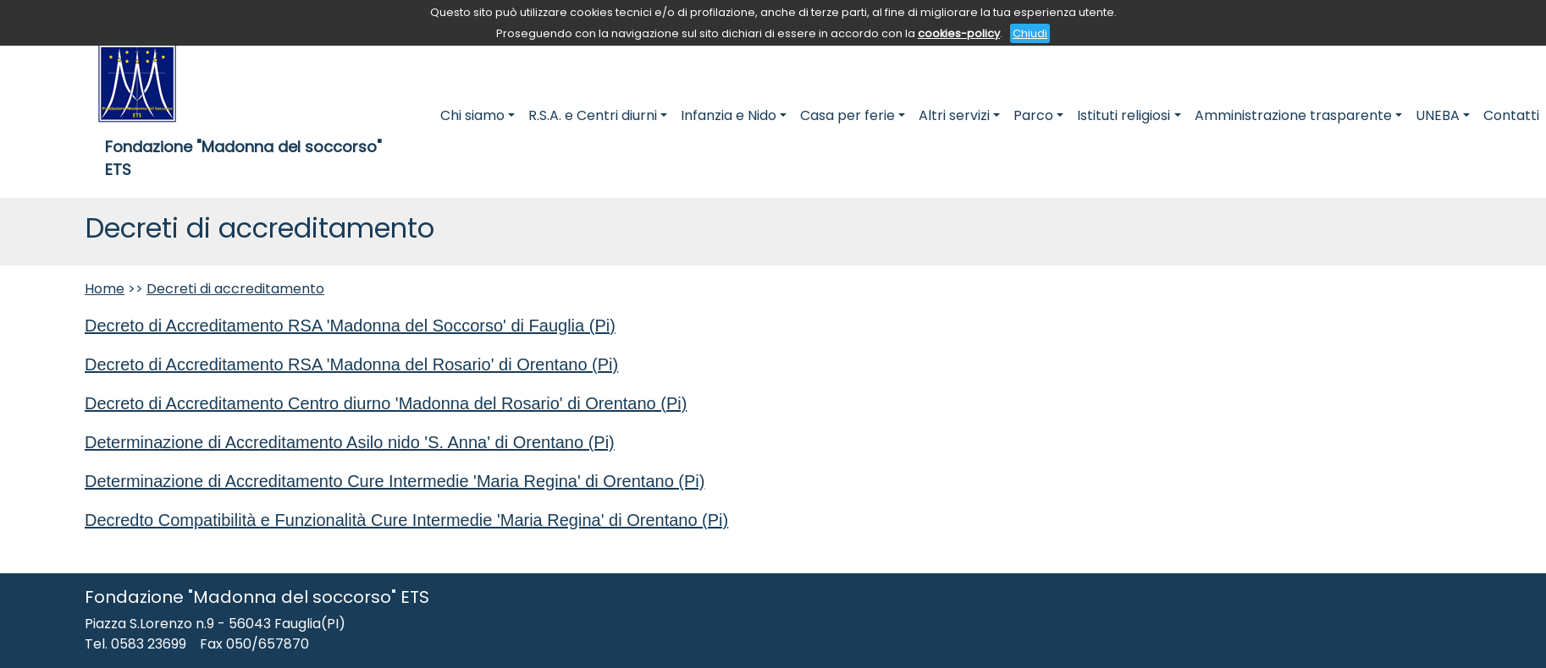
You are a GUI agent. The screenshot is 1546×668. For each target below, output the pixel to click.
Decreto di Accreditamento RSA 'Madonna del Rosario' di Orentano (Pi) (351, 364)
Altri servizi (954, 115)
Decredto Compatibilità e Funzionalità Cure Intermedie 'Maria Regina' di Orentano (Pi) (406, 520)
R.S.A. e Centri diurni (592, 115)
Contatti (1511, 115)
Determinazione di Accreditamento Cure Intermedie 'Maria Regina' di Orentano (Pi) (394, 481)
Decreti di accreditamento (235, 288)
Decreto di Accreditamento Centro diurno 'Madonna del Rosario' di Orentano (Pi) (386, 403)
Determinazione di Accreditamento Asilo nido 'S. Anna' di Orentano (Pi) (350, 442)
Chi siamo (472, 115)
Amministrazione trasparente (1293, 115)
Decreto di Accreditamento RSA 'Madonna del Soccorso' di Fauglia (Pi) (350, 325)
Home (104, 288)
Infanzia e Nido (728, 115)
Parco (1033, 115)
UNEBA (1438, 115)
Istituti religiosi (1123, 115)
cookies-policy (959, 33)
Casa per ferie (847, 115)
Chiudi (1030, 33)
